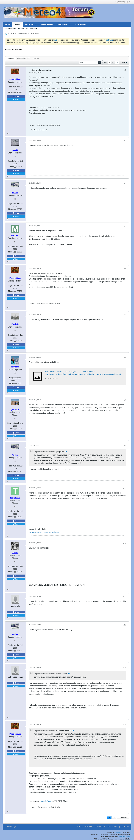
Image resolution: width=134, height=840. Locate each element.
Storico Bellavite (63, 24)
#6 (125, 315)
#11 (124, 543)
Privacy (98, 827)
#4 (125, 226)
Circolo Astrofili (80, 24)
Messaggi (10, 58)
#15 (124, 725)
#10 (124, 488)
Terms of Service (111, 827)
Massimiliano (46, 801)
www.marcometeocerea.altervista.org (44, 532)
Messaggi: (12, 92)
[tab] (10, 58)
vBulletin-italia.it (124, 837)
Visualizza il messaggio (66, 451)
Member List (23, 29)
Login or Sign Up (122, 2)
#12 (124, 597)
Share (16, 96)
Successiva (123, 817)
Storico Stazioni (47, 24)
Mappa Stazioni (30, 24)
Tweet (16, 99)
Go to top (125, 827)
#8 (125, 400)
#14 (124, 668)
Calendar (33, 29)
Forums (17, 24)
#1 (125, 70)
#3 (125, 183)
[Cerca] (90, 62)
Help (78, 827)
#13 (124, 625)
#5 (125, 269)
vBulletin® (118, 832)
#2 (125, 141)
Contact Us (87, 827)
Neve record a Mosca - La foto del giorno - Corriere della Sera (70, 372)
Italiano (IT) (11, 827)
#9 (125, 446)
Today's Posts (10, 29)
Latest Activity (23, 58)
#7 (125, 357)
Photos (36, 58)
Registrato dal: (14, 87)
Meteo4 (7, 24)
